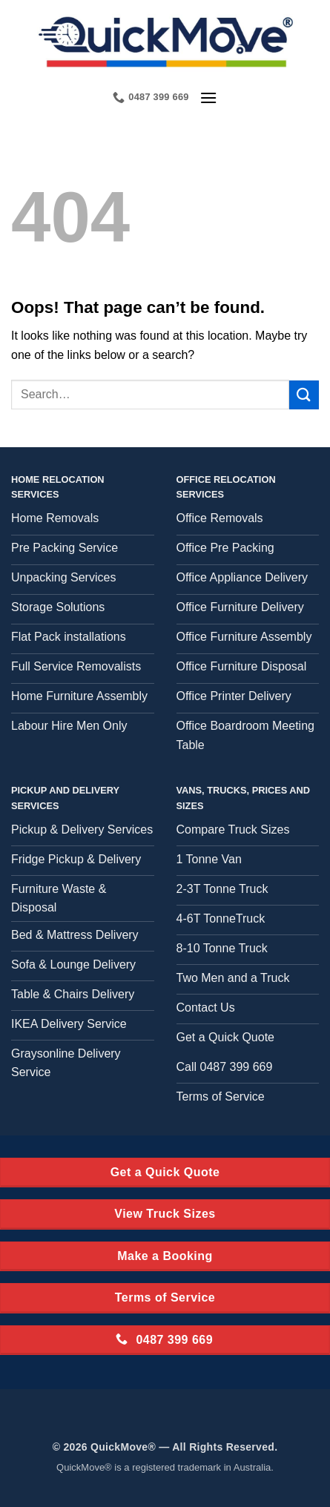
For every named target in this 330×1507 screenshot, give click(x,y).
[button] (208, 97)
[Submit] (304, 394)
